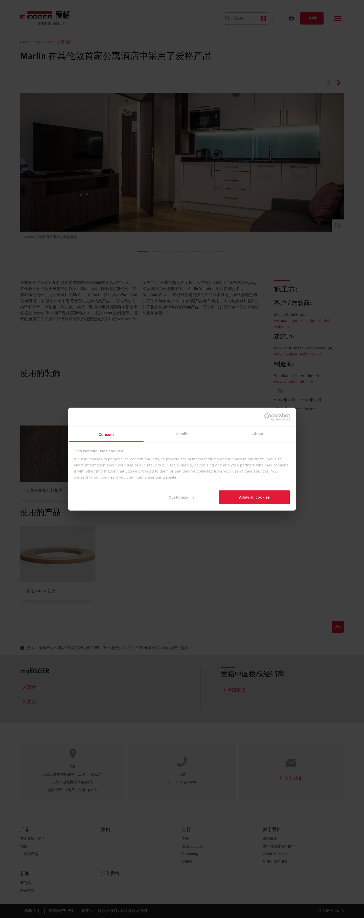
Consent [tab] (106, 434)
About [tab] (257, 433)
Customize (181, 497)
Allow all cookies (254, 497)
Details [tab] (182, 433)
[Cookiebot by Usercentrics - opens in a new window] (268, 417)
